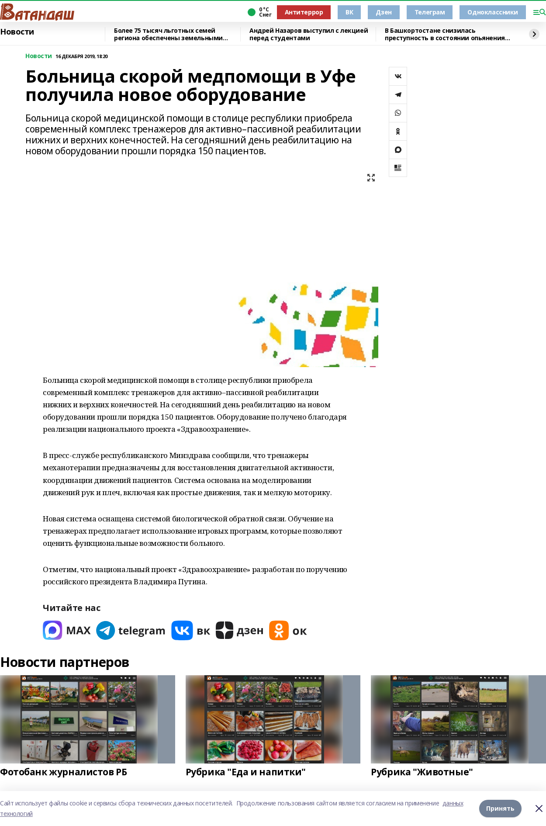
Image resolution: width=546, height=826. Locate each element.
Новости (17, 32)
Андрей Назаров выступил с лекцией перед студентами (308, 34)
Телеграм (430, 12)
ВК (349, 12)
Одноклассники (492, 12)
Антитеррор (304, 12)
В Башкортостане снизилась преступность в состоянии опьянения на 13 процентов (445, 34)
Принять (500, 808)
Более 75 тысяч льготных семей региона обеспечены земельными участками (168, 34)
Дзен (383, 12)
